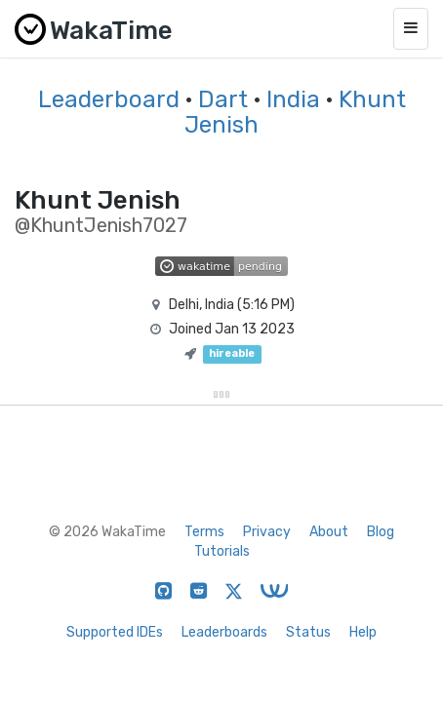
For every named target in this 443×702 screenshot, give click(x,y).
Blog (380, 532)
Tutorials (222, 551)
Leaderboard (109, 99)
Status (308, 632)
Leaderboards (224, 632)
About (328, 532)
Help (363, 632)
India (293, 99)
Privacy (267, 532)
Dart (223, 99)
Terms (204, 532)
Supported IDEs (114, 632)
